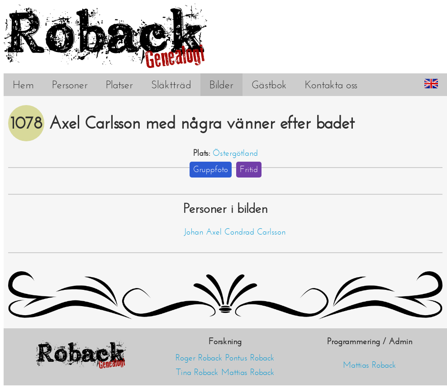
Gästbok (269, 84)
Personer (70, 84)
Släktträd (171, 84)
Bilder (221, 84)
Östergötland (235, 153)
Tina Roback (197, 372)
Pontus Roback (250, 358)
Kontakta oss (331, 84)
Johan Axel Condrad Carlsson (234, 232)
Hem (23, 84)
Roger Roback (199, 358)
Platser (119, 84)
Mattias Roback (248, 372)
